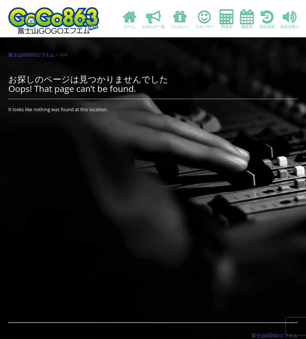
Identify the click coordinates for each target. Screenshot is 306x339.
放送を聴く (289, 19)
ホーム (130, 19)
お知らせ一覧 (153, 19)
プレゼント (180, 19)
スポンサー (204, 19)
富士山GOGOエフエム (31, 55)
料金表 (227, 19)
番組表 (247, 19)
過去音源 (267, 19)
